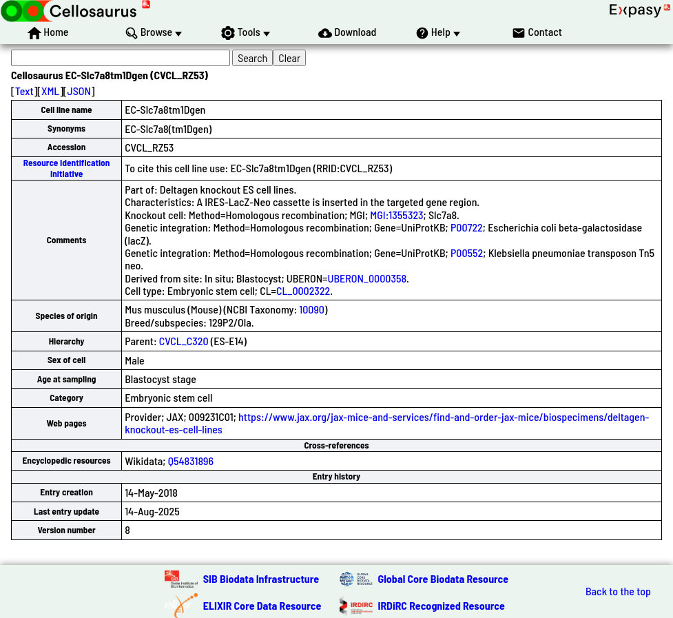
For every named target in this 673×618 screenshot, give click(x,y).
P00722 (467, 227)
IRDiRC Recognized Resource (441, 605)
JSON (79, 90)
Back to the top (618, 591)
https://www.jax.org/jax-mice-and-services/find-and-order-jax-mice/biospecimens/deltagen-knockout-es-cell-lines (387, 422)
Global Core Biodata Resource (443, 578)
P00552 (467, 252)
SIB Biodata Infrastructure (261, 578)
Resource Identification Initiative (66, 167)
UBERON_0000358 (367, 278)
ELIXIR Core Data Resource (262, 605)
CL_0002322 (303, 290)
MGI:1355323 (396, 214)
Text (24, 90)
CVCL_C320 (184, 340)
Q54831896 (191, 460)
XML (50, 90)
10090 (311, 309)
